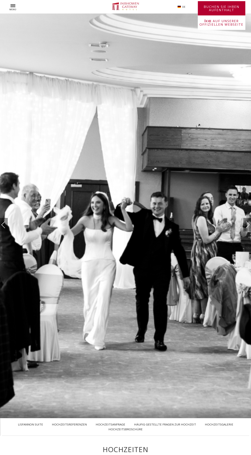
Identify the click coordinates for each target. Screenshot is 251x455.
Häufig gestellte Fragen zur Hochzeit (165, 424)
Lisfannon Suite (30, 424)
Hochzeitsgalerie (219, 424)
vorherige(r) (7, 224)
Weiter (244, 223)
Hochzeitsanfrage (110, 424)
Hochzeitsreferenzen (69, 424)
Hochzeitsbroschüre (125, 429)
